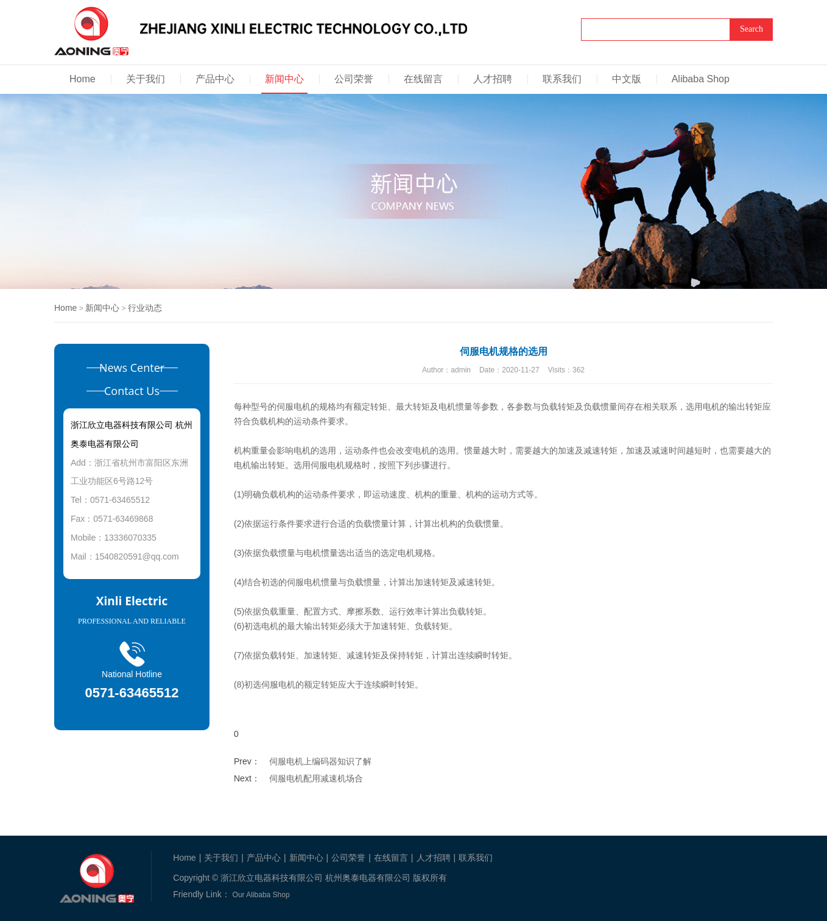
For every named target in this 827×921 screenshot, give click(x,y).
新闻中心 (284, 79)
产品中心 (214, 79)
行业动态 (145, 308)
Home (82, 79)
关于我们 (145, 79)
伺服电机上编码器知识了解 (320, 761)
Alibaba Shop (701, 79)
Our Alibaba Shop (261, 895)
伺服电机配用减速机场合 (316, 778)
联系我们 (562, 79)
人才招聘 (492, 79)
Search (751, 29)
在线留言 (423, 79)
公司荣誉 (353, 79)
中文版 (626, 79)
